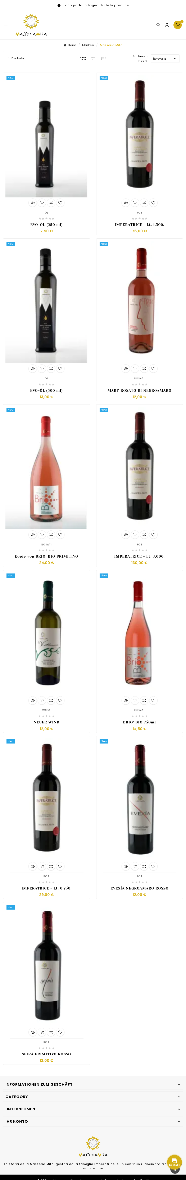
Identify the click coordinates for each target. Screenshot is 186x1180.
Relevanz (165, 58)
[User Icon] (166, 25)
